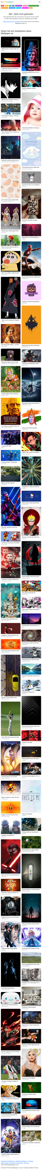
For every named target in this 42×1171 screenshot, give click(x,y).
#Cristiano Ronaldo (6, 581)
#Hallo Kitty (25, 504)
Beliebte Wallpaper (21, 1161)
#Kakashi (4, 837)
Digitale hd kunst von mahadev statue (12, 917)
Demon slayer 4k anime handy (10, 1051)
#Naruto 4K (25, 365)
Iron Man (19, 8)
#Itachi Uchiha (25, 578)
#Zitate (24, 815)
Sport (6, 5)
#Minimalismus (26, 891)
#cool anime (5, 799)
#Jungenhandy (25, 129)
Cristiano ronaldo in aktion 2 (10, 1081)
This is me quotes (27, 814)
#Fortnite (4, 463)
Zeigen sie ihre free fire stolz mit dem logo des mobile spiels (19, 815)
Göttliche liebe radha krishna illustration (13, 1154)
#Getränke (24, 1046)
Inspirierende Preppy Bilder (9, 948)
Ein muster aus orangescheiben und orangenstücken (17, 200)
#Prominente (25, 1079)
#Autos (24, 1112)
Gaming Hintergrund (28, 692)
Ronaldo (25, 5)
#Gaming (24, 303)
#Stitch (3, 50)
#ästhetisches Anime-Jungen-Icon (10, 161)
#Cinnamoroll (5, 1006)
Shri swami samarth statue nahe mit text (13, 426)
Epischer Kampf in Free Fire (9, 527)
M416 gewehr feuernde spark (30, 758)
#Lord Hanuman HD (6, 1116)
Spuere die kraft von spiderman (31, 277)
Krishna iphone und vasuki (9, 776)
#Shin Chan (4, 274)
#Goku (3, 1100)
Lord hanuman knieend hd (9, 1115)
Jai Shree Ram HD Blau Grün (10, 619)
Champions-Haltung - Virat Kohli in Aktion (13, 116)
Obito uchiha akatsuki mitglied (10, 320)
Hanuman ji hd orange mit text (10, 650)
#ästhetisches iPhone (7, 201)
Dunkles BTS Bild (6, 446)
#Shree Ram (25, 429)
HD (13, 5)
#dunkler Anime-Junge (7, 101)
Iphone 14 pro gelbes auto (9, 697)
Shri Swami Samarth (33, 5)
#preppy (4, 950)
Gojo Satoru (18, 5)
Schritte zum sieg (27, 742)
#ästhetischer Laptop (7, 70)
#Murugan (4, 346)
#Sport (24, 777)
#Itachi (24, 239)
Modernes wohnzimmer (29, 1007)
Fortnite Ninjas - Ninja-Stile (9, 462)
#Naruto (24, 538)
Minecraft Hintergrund (8, 483)
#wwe (23, 744)
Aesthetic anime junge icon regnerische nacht (15, 160)
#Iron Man (4, 544)
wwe (31, 8)
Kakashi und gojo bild (8, 835)
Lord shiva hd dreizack (8, 988)
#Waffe (24, 760)
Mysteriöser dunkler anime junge (11, 99)
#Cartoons (24, 1095)
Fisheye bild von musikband (30, 832)
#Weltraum (25, 644)
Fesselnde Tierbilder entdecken (31, 1142)
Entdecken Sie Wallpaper (8, 1161)
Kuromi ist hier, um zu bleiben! (31, 185)
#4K (23, 627)
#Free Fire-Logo (5, 816)
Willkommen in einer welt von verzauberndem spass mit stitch (19, 49)
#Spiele (24, 693)
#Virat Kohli (4, 117)
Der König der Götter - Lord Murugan (12, 344)
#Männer (24, 925)
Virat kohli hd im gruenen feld (10, 737)
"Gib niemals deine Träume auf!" (11, 132)
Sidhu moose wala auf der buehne (11, 247)
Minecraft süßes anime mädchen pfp (12, 362)
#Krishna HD (5, 395)
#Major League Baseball (28, 851)
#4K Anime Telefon (6, 1053)
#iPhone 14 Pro (5, 699)
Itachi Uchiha (4, 8)
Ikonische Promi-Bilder (28, 1078)
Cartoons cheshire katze (29, 1094)
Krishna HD (25, 8)
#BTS (3, 447)
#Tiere (23, 1144)
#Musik (24, 833)
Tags (2, 5)
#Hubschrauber (26, 661)
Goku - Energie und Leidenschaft (11, 1098)
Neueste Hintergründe (16, 1163)
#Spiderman (25, 278)
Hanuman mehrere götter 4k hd (11, 892)
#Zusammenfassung (27, 727)
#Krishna (4, 232)
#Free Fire (4, 529)
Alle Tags (26, 1163)
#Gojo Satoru (25, 611)
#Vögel (24, 1128)
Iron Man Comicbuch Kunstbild (10, 543)
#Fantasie (24, 1026)
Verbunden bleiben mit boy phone (32, 128)
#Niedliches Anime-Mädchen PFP (10, 363)
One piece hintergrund (28, 593)
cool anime (12, 8)
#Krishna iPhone (6, 778)
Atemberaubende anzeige (29, 220)
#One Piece (25, 594)
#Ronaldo (4, 1083)
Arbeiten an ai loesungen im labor (32, 982)
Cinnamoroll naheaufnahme (10, 1005)
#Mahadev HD (5, 918)
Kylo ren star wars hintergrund (10, 875)
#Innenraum (25, 1008)
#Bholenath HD (26, 347)
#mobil (24, 221)
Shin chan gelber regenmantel (10, 273)
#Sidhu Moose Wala (6, 248)
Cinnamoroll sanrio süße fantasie (31, 167)
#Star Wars (4, 876)
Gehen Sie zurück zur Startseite (12, 21)
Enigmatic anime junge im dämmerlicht (13, 635)
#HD (23, 677)
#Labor (24, 984)
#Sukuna (24, 90)
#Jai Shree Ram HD (6, 620)
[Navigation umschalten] (39, 1)
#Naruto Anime (5, 133)
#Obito (3, 321)
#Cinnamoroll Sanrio (27, 169)
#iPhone (24, 488)
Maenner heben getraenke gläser (31, 1045)
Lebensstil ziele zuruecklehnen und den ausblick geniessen (18, 68)
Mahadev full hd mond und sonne (32, 403)
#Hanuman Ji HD (6, 652)
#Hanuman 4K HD (6, 894)
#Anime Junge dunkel (7, 636)
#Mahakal (24, 73)
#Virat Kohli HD (5, 738)
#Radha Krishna (5, 1156)
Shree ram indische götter (29, 428)
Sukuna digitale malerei (29, 88)
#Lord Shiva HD (5, 989)
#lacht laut (24, 950)
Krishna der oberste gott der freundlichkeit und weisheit (18, 231)
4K (10, 5)
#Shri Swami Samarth (7, 427)
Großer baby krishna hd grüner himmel (13, 394)
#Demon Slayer (26, 454)
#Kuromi (24, 186)
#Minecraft (4, 484)
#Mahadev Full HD (26, 404)
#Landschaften (26, 966)
